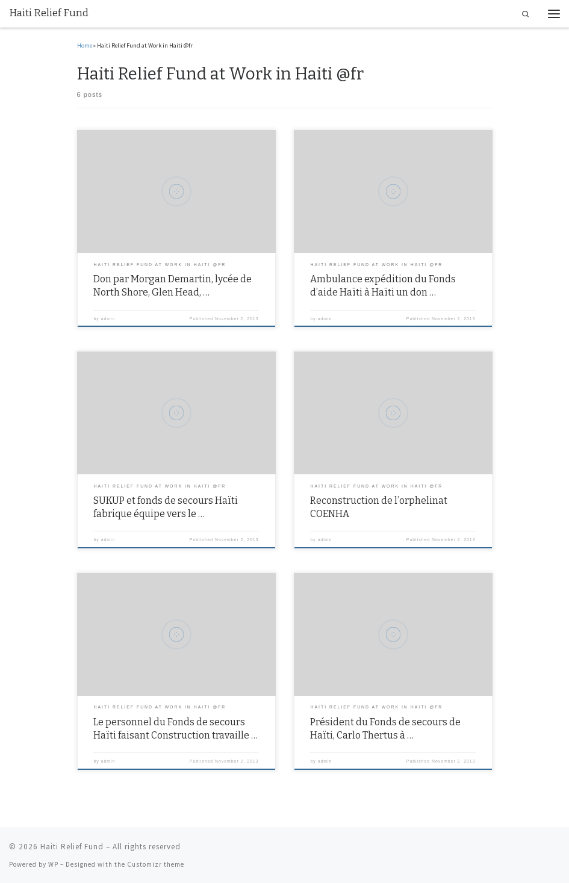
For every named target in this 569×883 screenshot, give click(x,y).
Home (84, 45)
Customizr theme (155, 864)
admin (108, 319)
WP (53, 864)
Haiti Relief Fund (72, 846)
